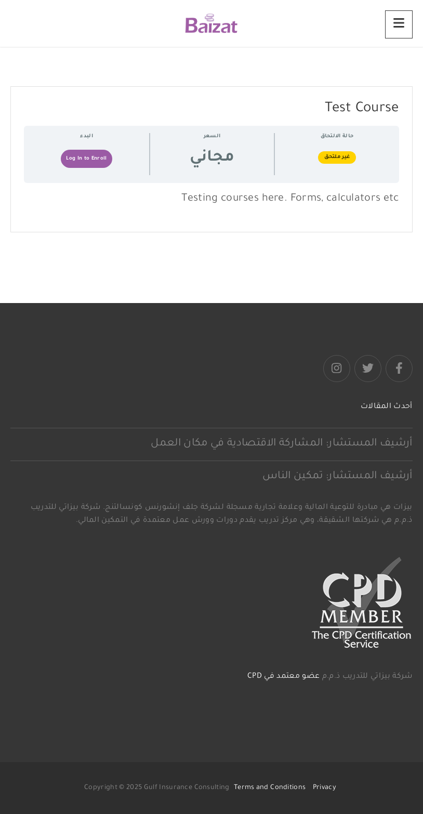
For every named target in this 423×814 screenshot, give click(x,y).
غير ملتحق (337, 157)
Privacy (324, 788)
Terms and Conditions (270, 788)
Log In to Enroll (86, 159)
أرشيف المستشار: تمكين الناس (337, 476)
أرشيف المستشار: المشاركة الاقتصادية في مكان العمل (281, 444)
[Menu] (399, 24)
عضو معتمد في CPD (283, 677)
